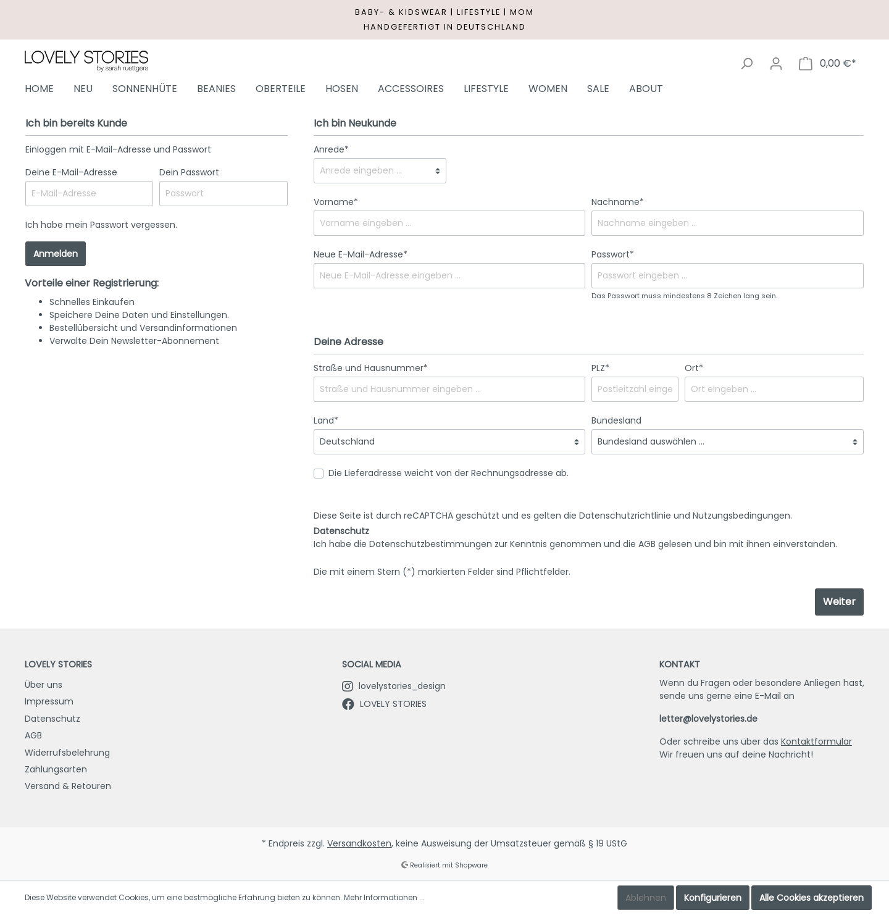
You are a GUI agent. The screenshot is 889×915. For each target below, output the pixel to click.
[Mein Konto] (776, 63)
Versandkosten (359, 843)
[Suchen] (746, 63)
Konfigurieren (712, 898)
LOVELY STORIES (384, 704)
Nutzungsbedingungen (741, 515)
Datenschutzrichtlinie (625, 515)
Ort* (694, 368)
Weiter (839, 602)
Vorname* (336, 202)
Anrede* (331, 149)
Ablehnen (645, 898)
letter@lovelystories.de (708, 718)
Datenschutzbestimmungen (430, 544)
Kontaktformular (816, 741)
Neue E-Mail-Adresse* (360, 254)
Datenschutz (52, 718)
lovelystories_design (394, 686)
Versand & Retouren (68, 786)
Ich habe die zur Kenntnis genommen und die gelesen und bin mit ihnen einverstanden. (575, 544)
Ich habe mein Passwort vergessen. (101, 225)
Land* (326, 420)
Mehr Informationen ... (384, 897)
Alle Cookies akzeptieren (811, 898)
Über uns (43, 685)
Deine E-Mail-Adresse (71, 172)
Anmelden (55, 254)
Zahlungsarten (56, 769)
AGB (647, 544)
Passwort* (612, 254)
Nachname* (617, 202)
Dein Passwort (189, 172)
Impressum (49, 701)
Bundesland (616, 420)
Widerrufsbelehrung (67, 752)
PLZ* (600, 368)
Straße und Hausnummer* (371, 368)
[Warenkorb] (827, 63)
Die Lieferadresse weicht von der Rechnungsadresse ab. (448, 473)
